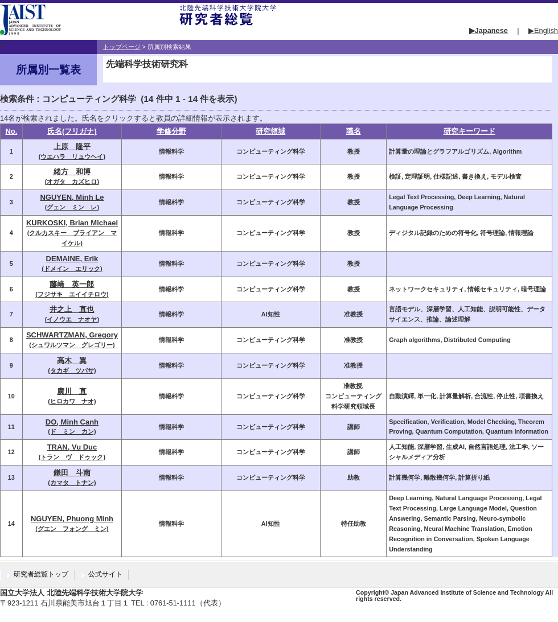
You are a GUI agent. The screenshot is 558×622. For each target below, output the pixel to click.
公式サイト (105, 574)
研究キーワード (469, 131)
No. (11, 131)
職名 (353, 131)
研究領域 (270, 131)
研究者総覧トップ (41, 574)
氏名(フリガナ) (72, 131)
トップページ (122, 46)
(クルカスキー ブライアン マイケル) (72, 233)
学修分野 (171, 131)
